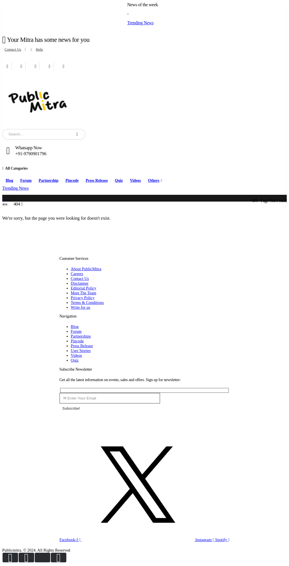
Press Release (97, 180)
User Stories (81, 350)
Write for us (80, 307)
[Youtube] (35, 66)
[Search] (77, 134)
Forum (26, 180)
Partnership (48, 180)
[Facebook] (7, 66)
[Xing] (63, 66)
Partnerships (81, 336)
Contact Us (13, 49)
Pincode (71, 180)
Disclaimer (80, 283)
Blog (9, 180)
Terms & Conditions (87, 302)
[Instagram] (49, 66)
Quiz (119, 180)
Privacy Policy (83, 297)
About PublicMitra (86, 269)
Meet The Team (83, 293)
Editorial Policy (84, 288)
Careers (77, 273)
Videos (135, 180)
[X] (21, 66)
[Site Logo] (37, 101)
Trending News (140, 22)
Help (36, 49)
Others (153, 180)
